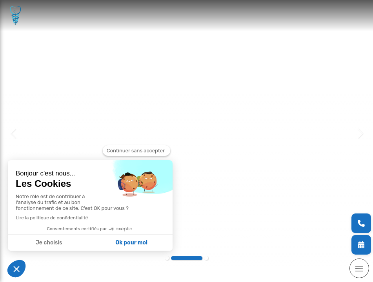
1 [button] (167, 258)
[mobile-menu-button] (359, 268)
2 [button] (186, 258)
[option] (186, 133)
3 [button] (206, 258)
